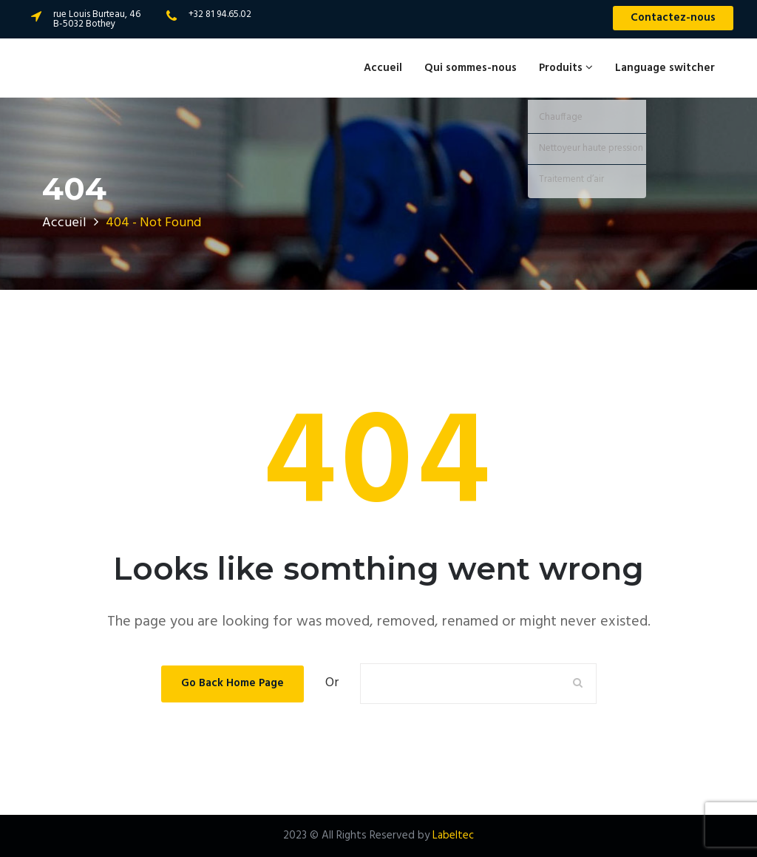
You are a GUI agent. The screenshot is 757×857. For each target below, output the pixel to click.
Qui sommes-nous (470, 68)
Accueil (383, 68)
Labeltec (453, 835)
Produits (566, 68)
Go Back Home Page (232, 683)
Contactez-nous (673, 18)
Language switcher (665, 68)
